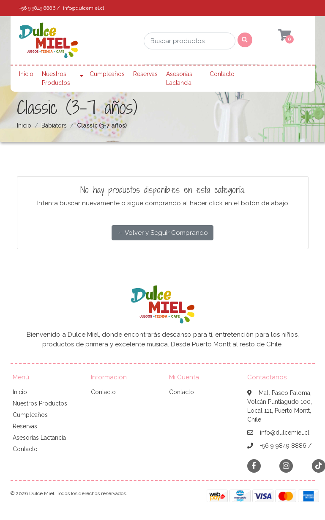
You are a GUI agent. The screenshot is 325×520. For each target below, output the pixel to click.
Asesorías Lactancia (179, 78)
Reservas (145, 74)
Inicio (26, 74)
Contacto (222, 74)
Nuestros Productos (56, 78)
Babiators (54, 125)
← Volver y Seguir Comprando (162, 233)
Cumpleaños (107, 74)
